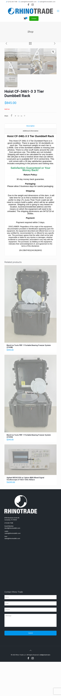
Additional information (30, 165)
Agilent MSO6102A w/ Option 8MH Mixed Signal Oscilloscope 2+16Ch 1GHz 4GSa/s (25, 513)
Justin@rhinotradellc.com (28, 1)
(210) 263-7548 (12, 1)
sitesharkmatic (44, 689)
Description (30, 160)
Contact (33, 18)
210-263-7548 (8, 557)
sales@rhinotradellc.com (47, 1)
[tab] (30, 160)
